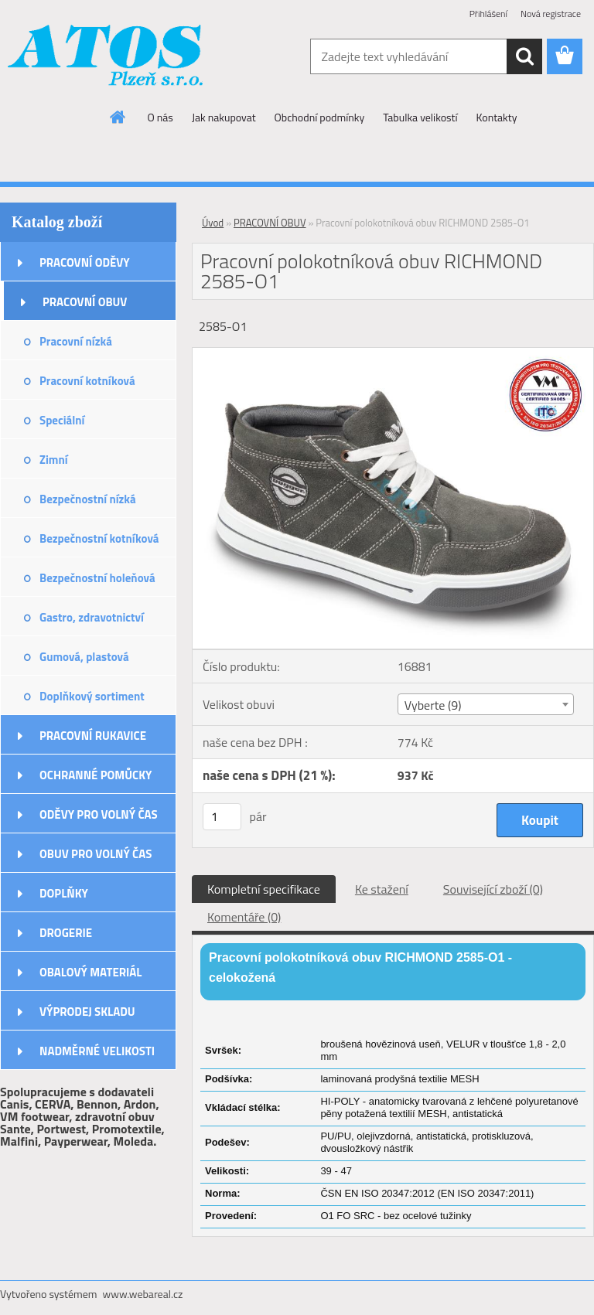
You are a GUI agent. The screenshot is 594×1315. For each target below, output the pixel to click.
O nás (160, 117)
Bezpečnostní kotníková (99, 538)
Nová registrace (551, 13)
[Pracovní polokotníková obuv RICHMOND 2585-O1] (393, 354)
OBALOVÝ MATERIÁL (90, 972)
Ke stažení (381, 889)
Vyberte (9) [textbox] (433, 705)
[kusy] (222, 816)
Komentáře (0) (244, 917)
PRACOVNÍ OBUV (85, 302)
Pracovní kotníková (87, 381)
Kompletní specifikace (263, 889)
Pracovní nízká (75, 341)
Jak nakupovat (224, 117)
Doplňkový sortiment (92, 696)
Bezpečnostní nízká (87, 499)
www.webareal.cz (143, 1294)
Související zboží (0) (493, 889)
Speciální (61, 420)
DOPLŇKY (63, 893)
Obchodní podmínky (320, 117)
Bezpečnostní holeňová (97, 578)
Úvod (213, 222)
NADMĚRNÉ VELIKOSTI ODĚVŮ (97, 1056)
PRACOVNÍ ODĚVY (84, 262)
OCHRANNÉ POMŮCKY (95, 775)
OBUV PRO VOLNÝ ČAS (95, 854)
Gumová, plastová (84, 657)
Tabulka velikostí (420, 117)
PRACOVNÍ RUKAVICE (92, 735)
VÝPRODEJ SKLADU (87, 1011)
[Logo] (106, 57)
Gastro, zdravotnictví (91, 617)
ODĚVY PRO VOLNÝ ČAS (98, 814)
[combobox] (486, 704)
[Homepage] (118, 117)
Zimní (53, 459)
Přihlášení (488, 13)
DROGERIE (65, 933)
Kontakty (496, 117)
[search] (524, 56)
